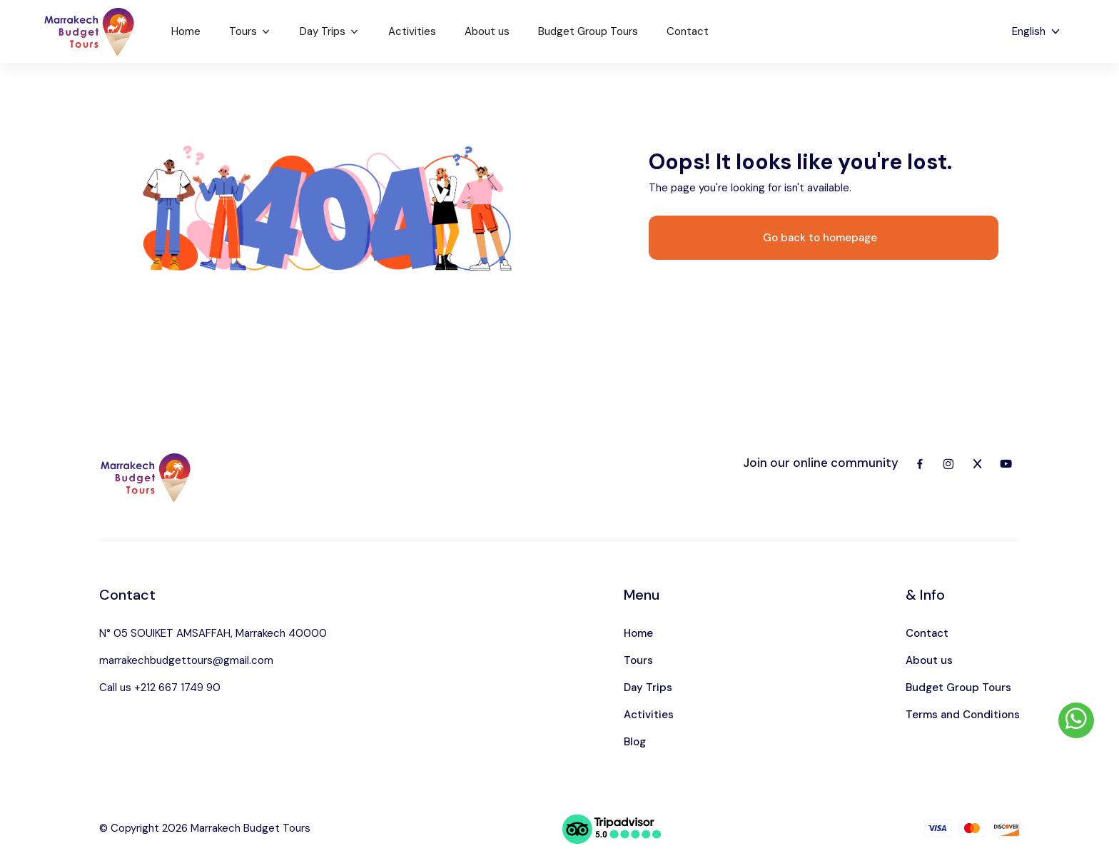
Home (186, 31)
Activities (412, 31)
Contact (688, 31)
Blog (635, 742)
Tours (250, 31)
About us (487, 31)
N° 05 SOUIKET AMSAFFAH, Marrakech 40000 (213, 633)
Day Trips (330, 31)
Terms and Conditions (963, 715)
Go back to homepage (820, 238)
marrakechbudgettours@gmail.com (186, 660)
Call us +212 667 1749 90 (160, 687)
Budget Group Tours (588, 31)
